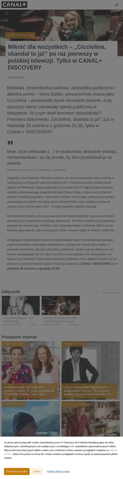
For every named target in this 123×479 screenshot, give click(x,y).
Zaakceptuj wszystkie (16, 471)
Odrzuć (37, 471)
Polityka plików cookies (58, 471)
